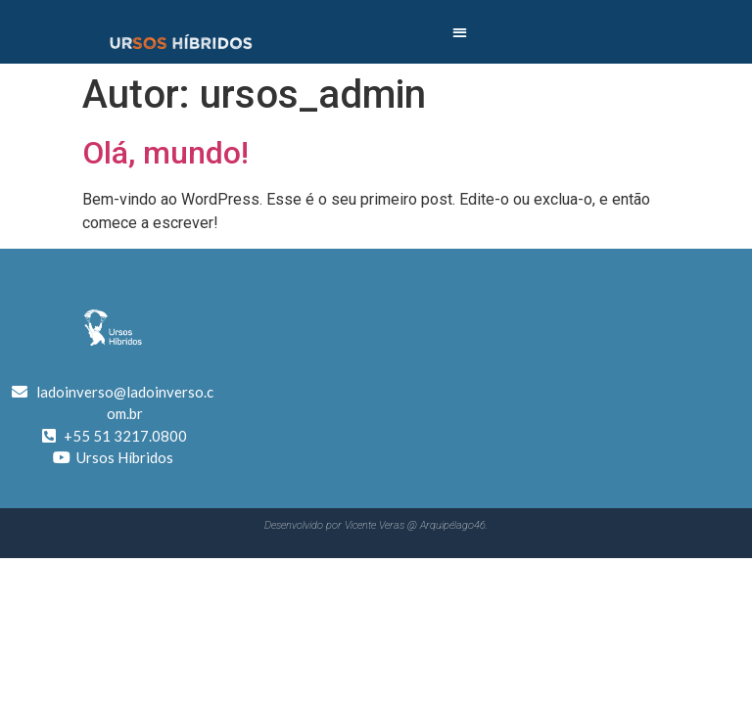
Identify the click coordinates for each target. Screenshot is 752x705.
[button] (459, 32)
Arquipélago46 (453, 525)
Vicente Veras (374, 525)
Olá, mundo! (165, 152)
